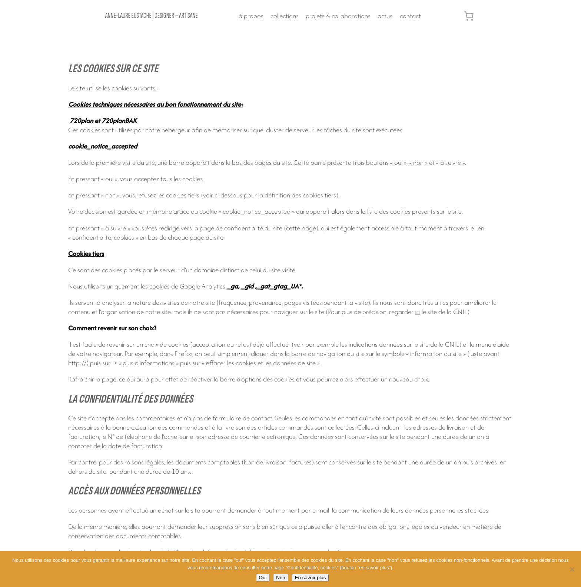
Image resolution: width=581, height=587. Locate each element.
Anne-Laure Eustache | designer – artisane (151, 15)
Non (280, 577)
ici (417, 311)
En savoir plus (310, 577)
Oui (263, 577)
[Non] (571, 569)
